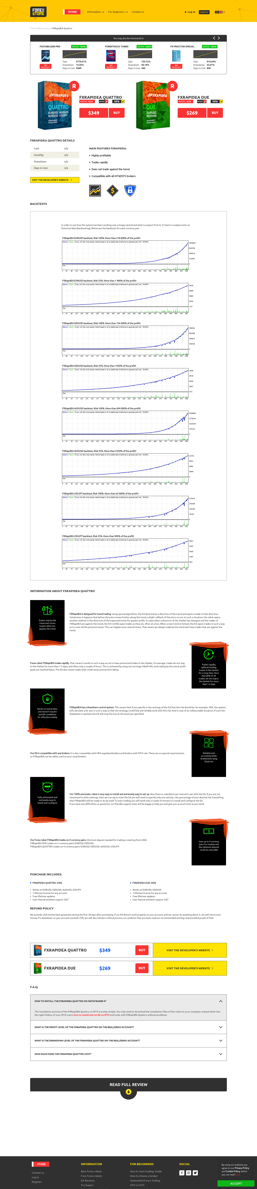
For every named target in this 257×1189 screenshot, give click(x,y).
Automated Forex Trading (145, 1180)
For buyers (87, 1185)
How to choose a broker (144, 1175)
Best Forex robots (91, 1171)
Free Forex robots (91, 1175)
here (237, 1174)
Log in (190, 11)
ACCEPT (236, 1183)
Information (95, 11)
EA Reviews (88, 1180)
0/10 (86, 102)
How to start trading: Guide (146, 1171)
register (204, 12)
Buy (142, 950)
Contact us (138, 11)
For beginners (117, 11)
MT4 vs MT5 (137, 1185)
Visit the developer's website (52, 180)
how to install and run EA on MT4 (91, 1015)
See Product (45, 66)
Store (72, 11)
